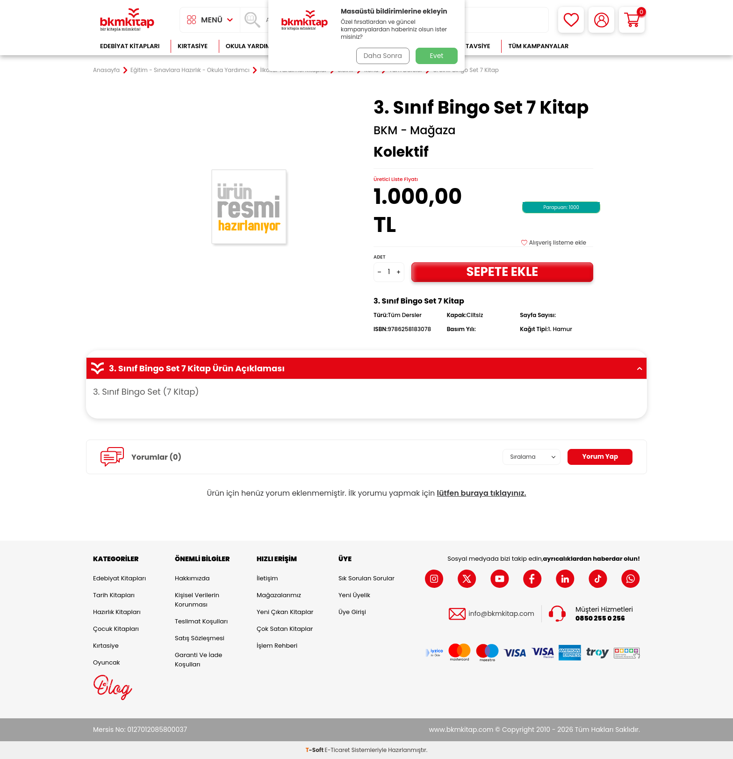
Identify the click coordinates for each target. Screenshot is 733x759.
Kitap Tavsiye (468, 46)
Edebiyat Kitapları (129, 46)
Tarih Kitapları (114, 595)
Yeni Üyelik (354, 595)
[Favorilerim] (571, 20)
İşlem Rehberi (277, 645)
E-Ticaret (337, 750)
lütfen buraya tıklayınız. (481, 493)
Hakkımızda (192, 578)
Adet (379, 257)
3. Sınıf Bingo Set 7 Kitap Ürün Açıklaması (366, 368)
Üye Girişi (352, 611)
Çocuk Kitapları (116, 628)
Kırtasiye (193, 46)
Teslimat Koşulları (201, 621)
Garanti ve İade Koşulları (198, 660)
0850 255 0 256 (600, 618)
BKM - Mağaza (415, 130)
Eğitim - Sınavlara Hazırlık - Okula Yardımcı (190, 70)
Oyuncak (106, 662)
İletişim (267, 578)
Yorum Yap (599, 457)
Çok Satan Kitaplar (285, 628)
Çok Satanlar (610, 46)
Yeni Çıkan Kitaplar (285, 611)
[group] (249, 207)
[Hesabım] (601, 20)
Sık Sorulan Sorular (366, 578)
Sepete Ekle (502, 272)
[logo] (127, 20)
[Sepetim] (632, 20)
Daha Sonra (382, 55)
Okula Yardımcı (251, 46)
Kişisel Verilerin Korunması (197, 600)
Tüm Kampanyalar (538, 46)
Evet (437, 55)
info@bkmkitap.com (501, 613)
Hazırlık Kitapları (117, 611)
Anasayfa (106, 70)
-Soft (315, 750)
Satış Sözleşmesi (199, 638)
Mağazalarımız (279, 595)
